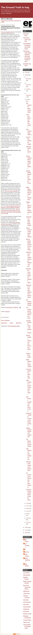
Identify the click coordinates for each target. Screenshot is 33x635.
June (27, 506)
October (28, 89)
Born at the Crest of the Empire (26, 587)
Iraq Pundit (26, 604)
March (28, 513)
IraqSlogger (26, 609)
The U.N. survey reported (11, 191)
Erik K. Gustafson (27, 545)
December (28, 78)
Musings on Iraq (27, 613)
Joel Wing (26, 552)
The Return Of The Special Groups (28, 442)
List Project (26, 611)
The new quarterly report (7, 32)
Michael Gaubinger (27, 560)
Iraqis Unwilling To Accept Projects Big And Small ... (28, 387)
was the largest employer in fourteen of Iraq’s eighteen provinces (10, 206)
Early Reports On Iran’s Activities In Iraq (29, 454)
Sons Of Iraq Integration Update (28, 140)
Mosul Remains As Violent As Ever (29, 363)
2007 (26, 530)
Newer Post (4, 322)
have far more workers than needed (10, 223)
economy (7, 311)
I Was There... (26, 593)
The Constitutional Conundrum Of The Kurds (29, 313)
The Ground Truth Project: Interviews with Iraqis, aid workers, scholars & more (27, 56)
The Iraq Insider (27, 620)
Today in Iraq (26, 622)
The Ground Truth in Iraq (15, 7)
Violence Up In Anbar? (28, 355)
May (27, 508)
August (28, 99)
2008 (26, 527)
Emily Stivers (26, 540)
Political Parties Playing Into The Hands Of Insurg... (28, 177)
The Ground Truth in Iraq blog (27, 39)
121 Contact (26, 572)
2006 (26, 532)
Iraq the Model (27, 606)
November (28, 84)
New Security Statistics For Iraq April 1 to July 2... (29, 403)
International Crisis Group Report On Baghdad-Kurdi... (28, 275)
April (27, 511)
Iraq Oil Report (27, 602)
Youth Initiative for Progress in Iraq (27, 626)
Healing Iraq (26, 591)
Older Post (18, 322)
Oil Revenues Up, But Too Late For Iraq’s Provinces (28, 480)
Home (11, 322)
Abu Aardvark (26, 575)
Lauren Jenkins (26, 555)
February (28, 518)
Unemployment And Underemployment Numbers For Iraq (29, 259)
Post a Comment (5, 320)
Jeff (25, 549)
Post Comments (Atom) (14, 326)
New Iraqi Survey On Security (28, 150)
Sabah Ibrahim (26, 564)
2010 (26, 72)
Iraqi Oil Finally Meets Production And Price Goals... (28, 244)
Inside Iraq (26, 599)
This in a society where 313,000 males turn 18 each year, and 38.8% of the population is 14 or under (11, 211)
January (28, 522)
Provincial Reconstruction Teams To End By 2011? (28, 494)
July (27, 503)
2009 (26, 75)
